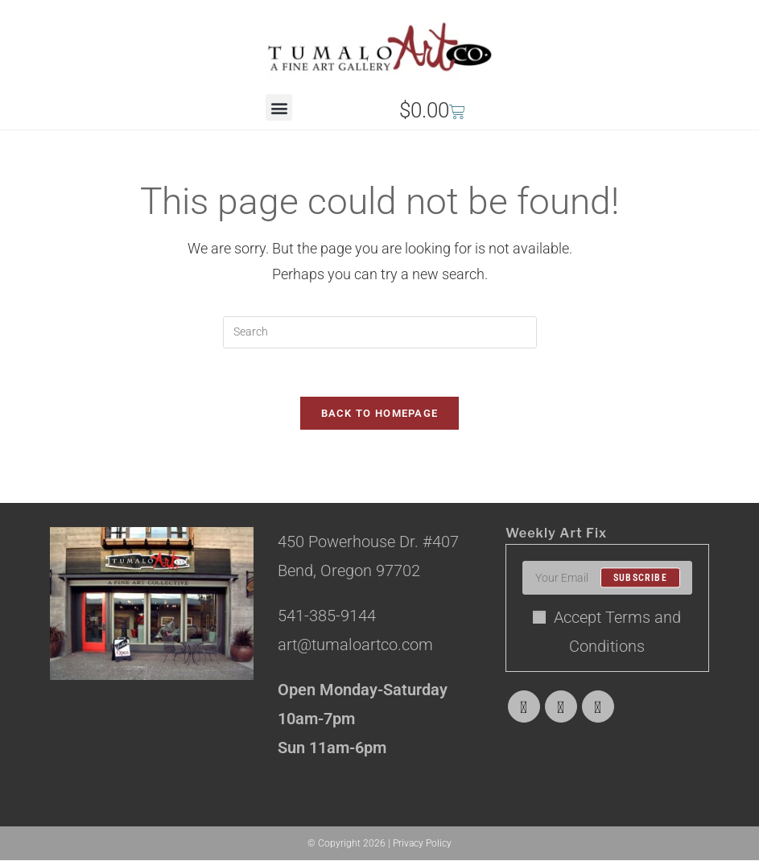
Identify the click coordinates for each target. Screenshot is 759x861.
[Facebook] (561, 707)
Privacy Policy (422, 844)
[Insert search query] (380, 332)
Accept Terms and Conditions (607, 632)
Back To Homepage (380, 414)
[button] (279, 107)
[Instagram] (598, 707)
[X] (524, 707)
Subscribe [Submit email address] (640, 578)
